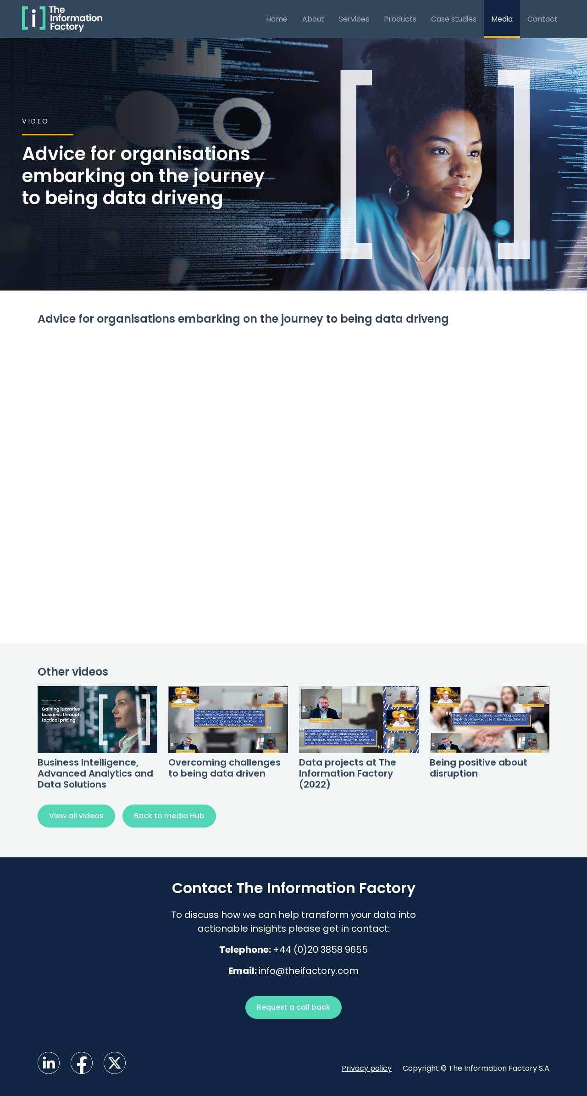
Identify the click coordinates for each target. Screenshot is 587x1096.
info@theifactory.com (309, 970)
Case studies (453, 19)
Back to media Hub (169, 816)
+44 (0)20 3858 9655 (320, 949)
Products (400, 19)
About (313, 19)
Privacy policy (367, 1068)
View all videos (76, 816)
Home (277, 19)
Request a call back (293, 1007)
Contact (542, 19)
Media (502, 19)
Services (354, 19)
